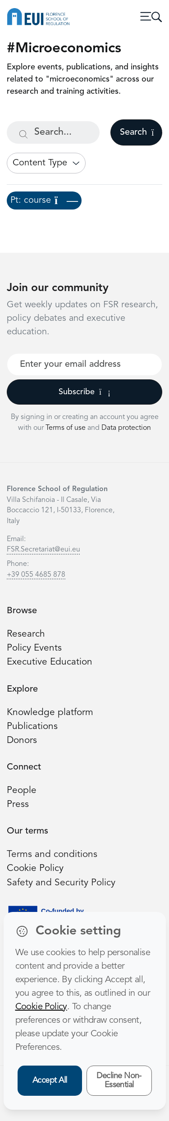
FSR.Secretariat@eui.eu (43, 549)
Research (26, 634)
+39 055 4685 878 (36, 575)
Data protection (126, 428)
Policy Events (34, 648)
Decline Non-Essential (119, 1080)
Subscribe (84, 392)
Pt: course (44, 200)
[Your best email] (84, 364)
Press (18, 804)
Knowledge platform (50, 712)
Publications (32, 726)
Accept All (49, 1080)
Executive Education (49, 662)
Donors (22, 740)
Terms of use (66, 428)
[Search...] (53, 132)
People (22, 790)
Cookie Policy (35, 868)
